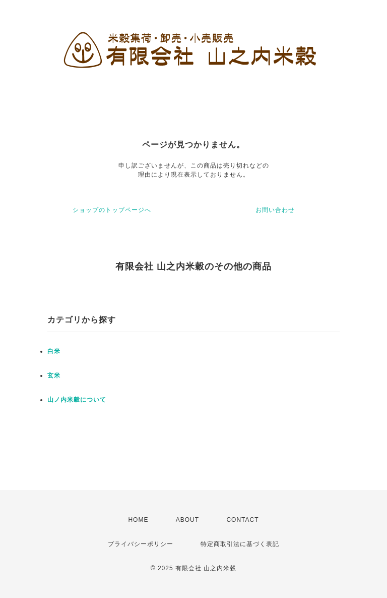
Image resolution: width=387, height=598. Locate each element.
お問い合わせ (275, 209)
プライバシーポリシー (140, 544)
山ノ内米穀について (76, 399)
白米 (53, 351)
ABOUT (187, 519)
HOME (138, 519)
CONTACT (242, 519)
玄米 (53, 375)
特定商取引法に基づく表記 (240, 544)
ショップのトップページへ (112, 209)
